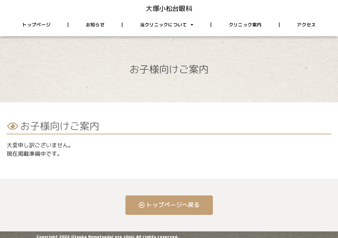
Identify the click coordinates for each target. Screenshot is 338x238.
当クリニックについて (166, 24)
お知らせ (95, 24)
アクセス (306, 24)
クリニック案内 (245, 24)
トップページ (36, 24)
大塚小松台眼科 (169, 8)
